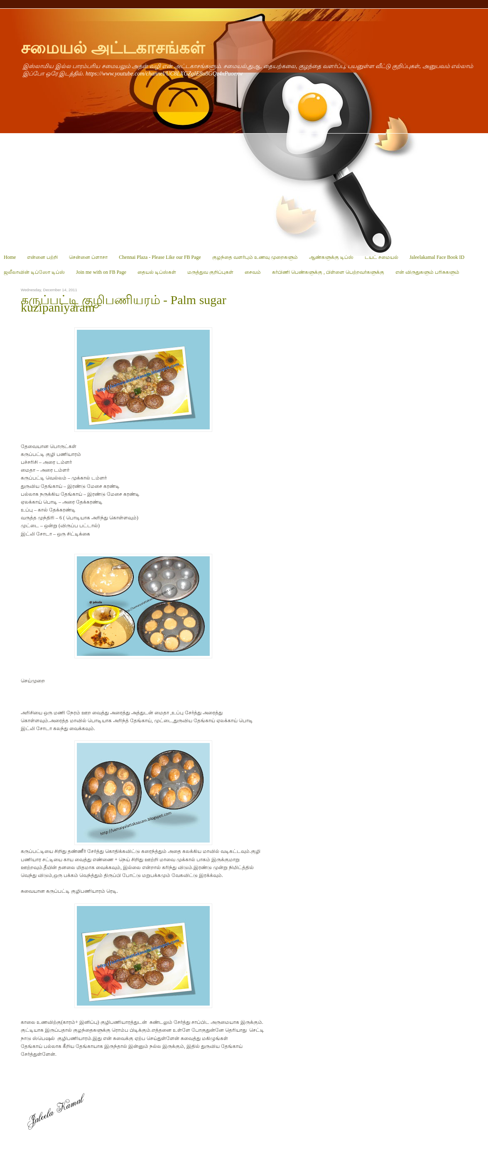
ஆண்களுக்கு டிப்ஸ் (331, 257)
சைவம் (253, 272)
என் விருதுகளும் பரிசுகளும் (427, 272)
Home (10, 257)
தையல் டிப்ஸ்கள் (156, 272)
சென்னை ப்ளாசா (88, 257)
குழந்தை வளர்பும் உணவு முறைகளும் (255, 257)
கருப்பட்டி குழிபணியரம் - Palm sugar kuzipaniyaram (123, 303)
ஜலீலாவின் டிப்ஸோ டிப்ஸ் (34, 272)
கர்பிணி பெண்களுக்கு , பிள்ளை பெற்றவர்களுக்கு (328, 272)
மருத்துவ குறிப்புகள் (210, 272)
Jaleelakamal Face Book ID (437, 257)
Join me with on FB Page (101, 272)
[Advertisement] (244, 192)
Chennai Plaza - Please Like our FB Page (160, 257)
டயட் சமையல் (381, 257)
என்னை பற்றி (42, 257)
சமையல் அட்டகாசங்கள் (113, 48)
